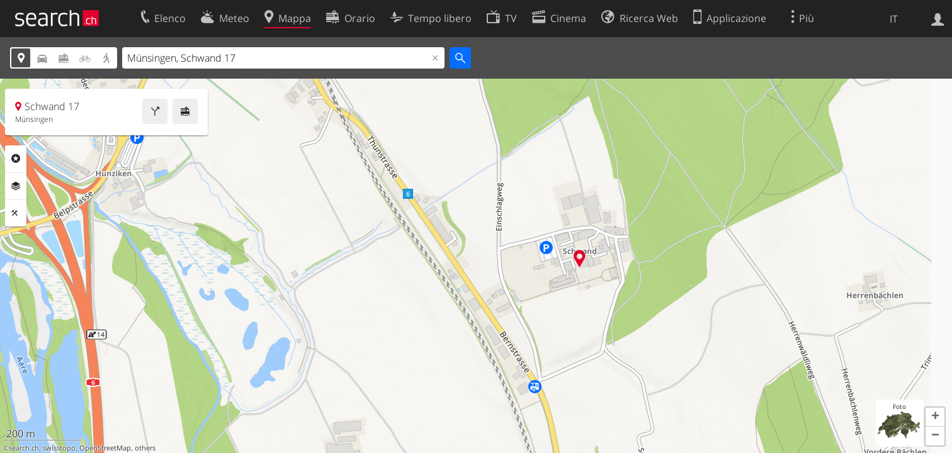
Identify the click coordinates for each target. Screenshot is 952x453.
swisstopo (59, 448)
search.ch (24, 448)
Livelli (15, 186)
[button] (935, 417)
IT (894, 19)
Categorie (15, 158)
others (145, 448)
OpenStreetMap (105, 448)
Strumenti (15, 213)
